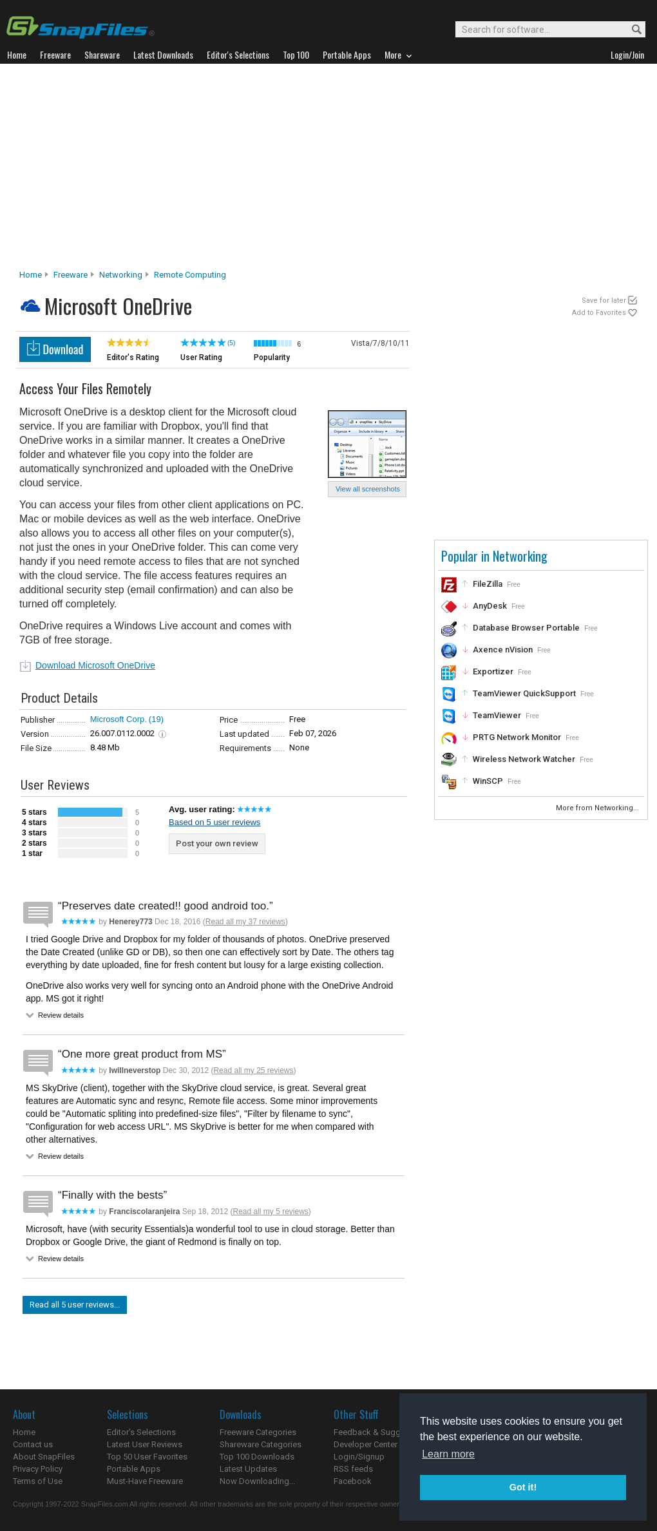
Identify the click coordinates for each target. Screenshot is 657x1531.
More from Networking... (598, 808)
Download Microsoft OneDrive (95, 665)
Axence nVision (503, 649)
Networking (120, 275)
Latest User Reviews (144, 1444)
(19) (156, 719)
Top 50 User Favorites (147, 1456)
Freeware (70, 275)
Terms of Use (37, 1481)
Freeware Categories (258, 1432)
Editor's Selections (141, 1432)
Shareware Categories (260, 1444)
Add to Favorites (599, 313)
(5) (231, 343)
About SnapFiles (44, 1456)
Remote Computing (190, 275)
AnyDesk (490, 606)
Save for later (604, 300)
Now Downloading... (257, 1481)
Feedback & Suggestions (381, 1432)
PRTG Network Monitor (517, 737)
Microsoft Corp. (118, 719)
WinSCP (488, 781)
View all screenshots (368, 489)
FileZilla (487, 584)
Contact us (33, 1444)
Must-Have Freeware (145, 1481)
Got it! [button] (523, 1487)
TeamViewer (497, 715)
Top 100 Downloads (257, 1456)
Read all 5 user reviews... (75, 1304)
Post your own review (217, 843)
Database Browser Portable (526, 627)
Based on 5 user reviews (214, 822)
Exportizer (493, 671)
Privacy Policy (37, 1469)
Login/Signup (359, 1456)
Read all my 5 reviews (270, 1211)
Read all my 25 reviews (253, 1070)
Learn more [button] (448, 1454)
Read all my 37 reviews (245, 921)
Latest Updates (248, 1469)
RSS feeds (353, 1469)
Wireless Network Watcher (524, 759)
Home (30, 275)
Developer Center (365, 1444)
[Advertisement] (328, 170)
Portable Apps (133, 1469)
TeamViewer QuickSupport (524, 693)
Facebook (353, 1481)
